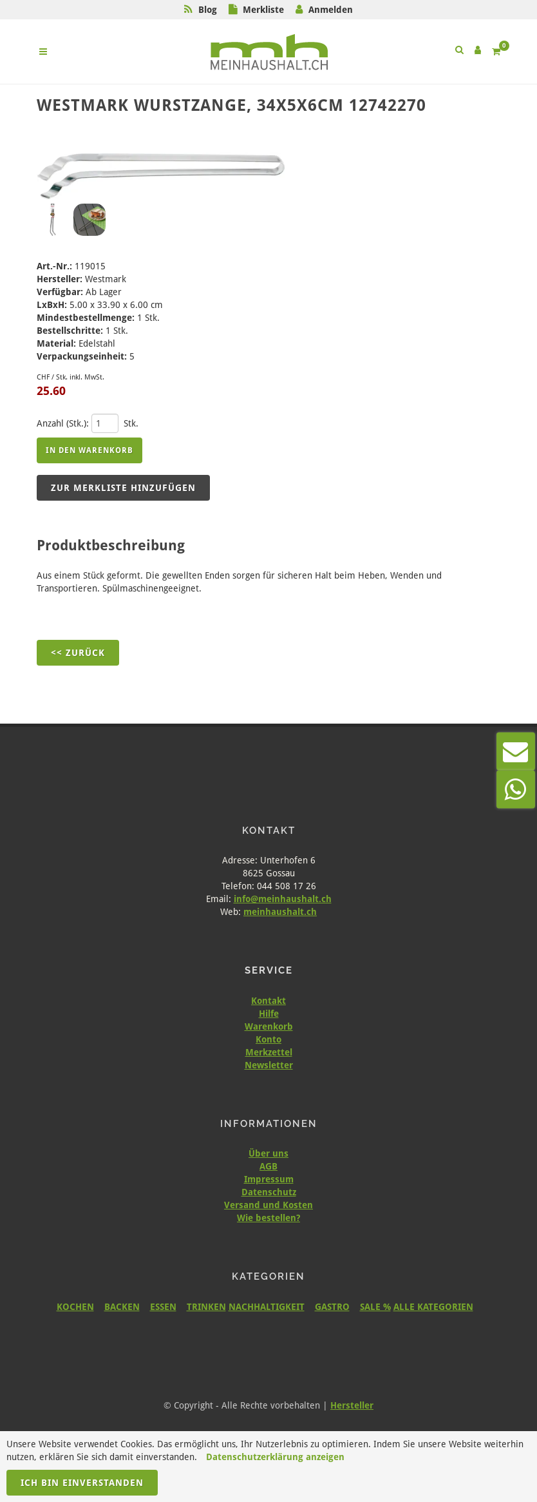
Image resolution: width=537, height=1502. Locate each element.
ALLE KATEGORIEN (433, 1307)
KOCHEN (75, 1307)
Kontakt (268, 1001)
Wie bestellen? (268, 1218)
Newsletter (269, 1065)
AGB (268, 1166)
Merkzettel (268, 1052)
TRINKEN (206, 1307)
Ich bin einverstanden (82, 1483)
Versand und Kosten (268, 1205)
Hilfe (269, 1013)
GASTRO (332, 1307)
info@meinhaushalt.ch (283, 899)
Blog (207, 10)
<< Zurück (78, 653)
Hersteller (351, 1405)
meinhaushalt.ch (280, 912)
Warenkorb (269, 1026)
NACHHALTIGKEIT (267, 1307)
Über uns (268, 1153)
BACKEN (122, 1307)
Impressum (269, 1179)
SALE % (375, 1307)
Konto (268, 1039)
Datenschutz (268, 1192)
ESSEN (163, 1307)
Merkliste (263, 10)
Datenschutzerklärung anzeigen (275, 1457)
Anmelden (330, 10)
